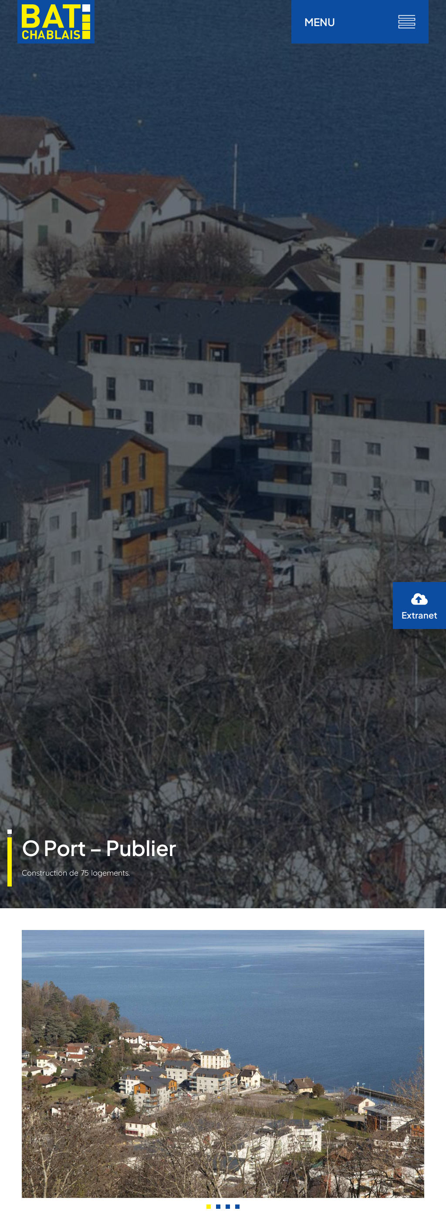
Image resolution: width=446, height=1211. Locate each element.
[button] (208, 1206)
